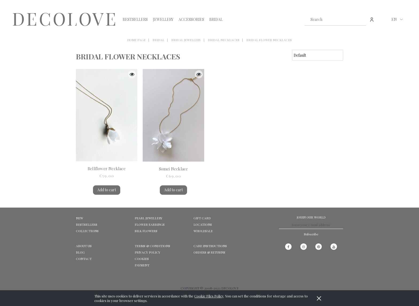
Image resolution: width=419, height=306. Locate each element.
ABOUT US (84, 246)
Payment (142, 265)
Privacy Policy (147, 252)
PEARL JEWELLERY (148, 218)
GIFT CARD (202, 218)
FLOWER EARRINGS (150, 224)
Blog (80, 252)
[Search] (360, 19)
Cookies (142, 259)
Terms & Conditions (152, 246)
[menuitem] (135, 19)
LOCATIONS (202, 224)
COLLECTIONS (87, 231)
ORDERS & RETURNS (209, 252)
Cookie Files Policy (208, 296)
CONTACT (84, 259)
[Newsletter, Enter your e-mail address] (311, 225)
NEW (79, 218)
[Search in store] (330, 19)
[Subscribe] (311, 234)
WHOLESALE (203, 231)
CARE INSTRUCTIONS (210, 246)
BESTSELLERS (86, 224)
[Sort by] (317, 55)
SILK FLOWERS (146, 231)
